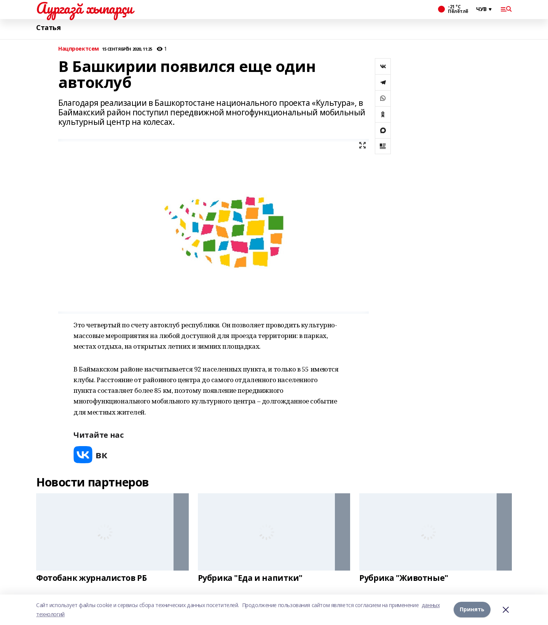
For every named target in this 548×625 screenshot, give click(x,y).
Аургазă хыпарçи (84, 8)
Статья (48, 28)
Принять (472, 609)
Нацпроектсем (78, 49)
